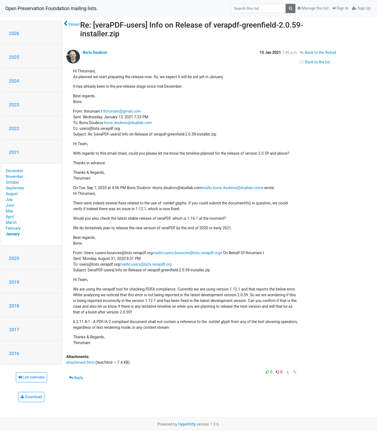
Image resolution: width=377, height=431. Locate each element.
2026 (14, 33)
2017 (14, 329)
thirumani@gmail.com (122, 111)
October (12, 182)
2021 (14, 152)
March (11, 222)
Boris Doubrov (95, 52)
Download (31, 397)
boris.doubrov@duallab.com (128, 123)
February (13, 228)
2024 (14, 81)
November (14, 176)
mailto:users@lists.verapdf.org (146, 264)
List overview (31, 377)
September (15, 188)
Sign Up (361, 8)
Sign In (341, 8)
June (10, 205)
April (10, 217)
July (9, 199)
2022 (14, 128)
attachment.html (80, 362)
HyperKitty (187, 424)
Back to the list (314, 62)
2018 (14, 306)
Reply (76, 378)
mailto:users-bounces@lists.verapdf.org (186, 253)
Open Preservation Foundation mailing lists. (51, 8)
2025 (14, 57)
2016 (14, 353)
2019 (14, 282)
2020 (14, 258)
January (13, 234)
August (12, 194)
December (14, 171)
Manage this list (313, 8)
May (9, 211)
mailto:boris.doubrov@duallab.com (231, 188)
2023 (14, 104)
